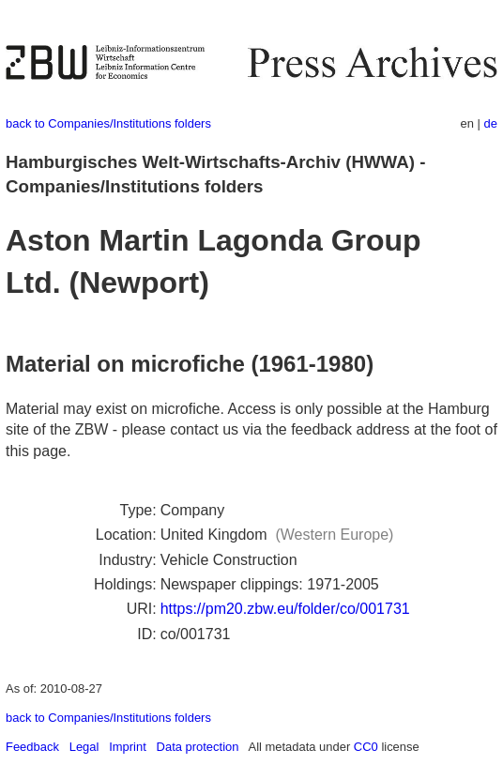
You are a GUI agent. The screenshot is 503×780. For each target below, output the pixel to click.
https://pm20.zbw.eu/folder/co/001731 (285, 609)
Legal (84, 747)
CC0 (366, 747)
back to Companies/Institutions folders (108, 123)
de (490, 123)
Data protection (198, 747)
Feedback (32, 747)
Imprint (127, 747)
